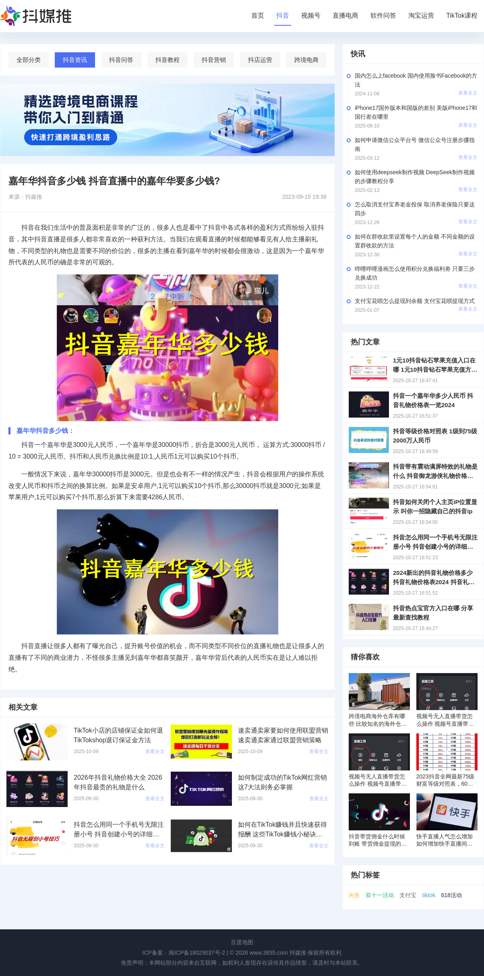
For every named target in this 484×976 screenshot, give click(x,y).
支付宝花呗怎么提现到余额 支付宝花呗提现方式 (415, 301)
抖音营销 (214, 59)
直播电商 (345, 15)
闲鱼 (354, 895)
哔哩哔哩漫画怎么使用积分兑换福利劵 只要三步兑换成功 (415, 273)
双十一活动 (380, 895)
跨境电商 (306, 59)
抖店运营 (260, 59)
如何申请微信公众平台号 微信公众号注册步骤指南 (415, 144)
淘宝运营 (421, 15)
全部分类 (29, 59)
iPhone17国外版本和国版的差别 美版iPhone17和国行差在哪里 (416, 112)
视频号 (311, 15)
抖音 (282, 15)
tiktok (429, 895)
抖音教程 (167, 59)
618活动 (451, 895)
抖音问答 (121, 59)
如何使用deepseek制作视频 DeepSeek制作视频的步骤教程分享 (415, 176)
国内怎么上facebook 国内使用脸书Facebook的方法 (416, 80)
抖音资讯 (75, 59)
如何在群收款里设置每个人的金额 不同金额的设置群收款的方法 (415, 241)
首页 (257, 15)
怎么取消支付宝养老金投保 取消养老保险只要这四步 (415, 208)
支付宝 (407, 895)
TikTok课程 (462, 15)
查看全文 (468, 93)
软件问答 (383, 15)
